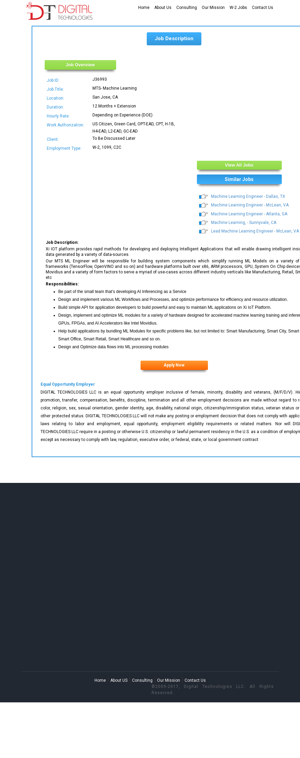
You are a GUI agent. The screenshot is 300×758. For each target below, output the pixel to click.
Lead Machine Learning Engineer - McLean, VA (255, 231)
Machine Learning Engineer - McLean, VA (250, 205)
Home (143, 7)
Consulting (186, 7)
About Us (162, 7)
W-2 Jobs (238, 7)
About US (118, 680)
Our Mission (213, 7)
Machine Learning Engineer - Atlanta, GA (249, 214)
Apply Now (174, 365)
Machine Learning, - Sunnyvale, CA (243, 222)
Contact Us (262, 7)
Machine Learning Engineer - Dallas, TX (248, 196)
